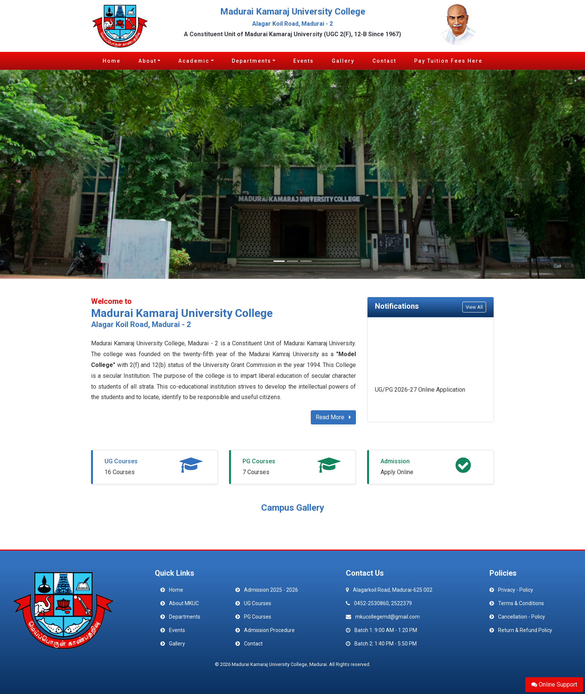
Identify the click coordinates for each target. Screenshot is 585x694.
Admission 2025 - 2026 (271, 590)
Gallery (343, 61)
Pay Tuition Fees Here (448, 61)
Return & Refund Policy (525, 630)
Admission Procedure (269, 630)
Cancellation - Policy (521, 617)
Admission (395, 461)
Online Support (554, 684)
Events (303, 61)
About (147, 61)
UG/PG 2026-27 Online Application (420, 390)
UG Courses (121, 461)
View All (474, 307)
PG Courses (259, 461)
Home (112, 61)
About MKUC (184, 603)
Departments (251, 61)
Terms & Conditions (521, 603)
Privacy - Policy (515, 590)
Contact (384, 61)
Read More (333, 417)
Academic (193, 61)
